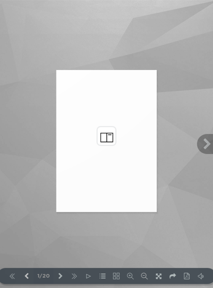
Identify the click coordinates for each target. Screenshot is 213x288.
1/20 (43, 276)
